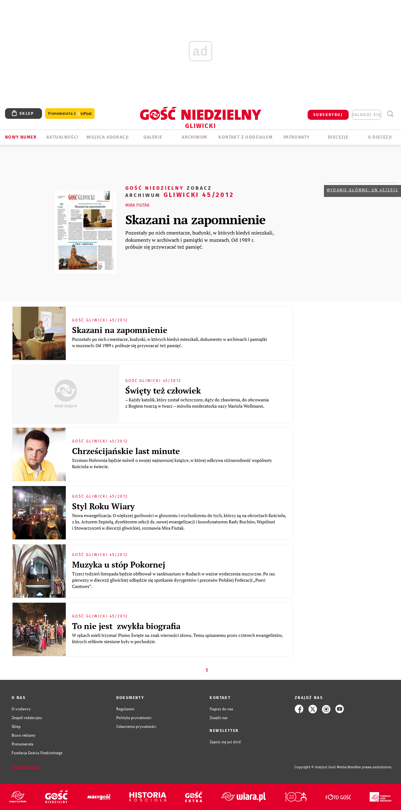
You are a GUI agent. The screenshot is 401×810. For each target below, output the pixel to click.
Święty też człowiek (163, 390)
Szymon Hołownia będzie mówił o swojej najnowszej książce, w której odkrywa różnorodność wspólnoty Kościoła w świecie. (172, 463)
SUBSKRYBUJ (328, 115)
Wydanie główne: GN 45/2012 (362, 190)
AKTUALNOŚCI (62, 137)
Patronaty (297, 137)
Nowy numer (21, 137)
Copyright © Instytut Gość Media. (320, 767)
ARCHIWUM (194, 137)
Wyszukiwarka (390, 114)
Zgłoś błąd (26, 767)
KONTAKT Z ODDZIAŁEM (245, 137)
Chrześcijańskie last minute (126, 451)
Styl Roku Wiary (103, 506)
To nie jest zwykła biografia (126, 626)
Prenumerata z (70, 113)
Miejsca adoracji (107, 137)
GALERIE (153, 137)
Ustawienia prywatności (136, 726)
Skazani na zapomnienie (195, 219)
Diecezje (338, 137)
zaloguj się (366, 115)
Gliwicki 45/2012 (179, 191)
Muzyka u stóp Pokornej (118, 564)
